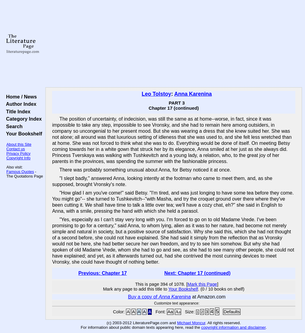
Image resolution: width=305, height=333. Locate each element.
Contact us (15, 149)
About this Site (18, 144)
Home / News (20, 96)
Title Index (16, 111)
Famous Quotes (20, 171)
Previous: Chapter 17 (102, 273)
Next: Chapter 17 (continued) (197, 273)
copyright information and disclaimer (233, 327)
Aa (170, 311)
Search (12, 126)
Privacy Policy (18, 153)
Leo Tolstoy (156, 94)
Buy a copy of (159, 296)
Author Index (19, 104)
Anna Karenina (193, 94)
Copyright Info (18, 158)
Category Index (22, 119)
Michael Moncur (191, 323)
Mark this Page (202, 284)
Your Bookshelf (22, 133)
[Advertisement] (173, 44)
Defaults (232, 311)
